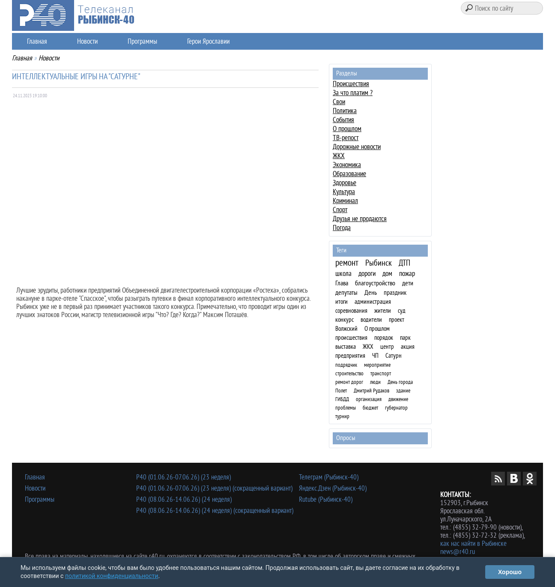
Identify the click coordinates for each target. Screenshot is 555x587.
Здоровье (344, 183)
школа (343, 274)
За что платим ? (353, 93)
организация (369, 399)
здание (403, 390)
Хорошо (510, 572)
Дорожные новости (357, 147)
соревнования (351, 310)
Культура (344, 192)
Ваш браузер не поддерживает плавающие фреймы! (167, 186)
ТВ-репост (345, 138)
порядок (383, 337)
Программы (142, 41)
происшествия (351, 337)
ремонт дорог (349, 382)
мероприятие (377, 365)
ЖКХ (339, 156)
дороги (367, 274)
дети (407, 283)
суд (402, 310)
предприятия (350, 355)
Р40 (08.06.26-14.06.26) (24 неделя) (184, 499)
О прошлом (347, 129)
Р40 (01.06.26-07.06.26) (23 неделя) (183, 477)
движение (398, 399)
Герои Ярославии (208, 41)
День (370, 292)
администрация (373, 301)
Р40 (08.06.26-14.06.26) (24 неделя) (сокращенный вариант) (214, 510)
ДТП (404, 263)
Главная (37, 41)
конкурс (344, 319)
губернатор (396, 407)
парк (405, 337)
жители (382, 310)
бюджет (370, 407)
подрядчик (346, 365)
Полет (341, 390)
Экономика (347, 165)
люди (375, 382)
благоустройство (375, 283)
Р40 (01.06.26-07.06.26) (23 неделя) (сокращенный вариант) (214, 488)
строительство (349, 373)
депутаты (346, 292)
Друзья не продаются (360, 219)
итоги (341, 301)
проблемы (345, 407)
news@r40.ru (457, 552)
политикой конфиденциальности (111, 575)
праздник (395, 292)
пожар (407, 274)
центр (387, 346)
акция (408, 346)
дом (387, 274)
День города (400, 382)
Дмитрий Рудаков (371, 390)
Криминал (345, 201)
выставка (345, 346)
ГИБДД (342, 399)
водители (371, 319)
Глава (341, 283)
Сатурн (393, 355)
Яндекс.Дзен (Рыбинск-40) (333, 488)
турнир (342, 416)
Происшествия (351, 84)
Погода (342, 228)
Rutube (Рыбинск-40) (325, 499)
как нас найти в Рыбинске (473, 543)
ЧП (375, 355)
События (343, 120)
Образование (349, 174)
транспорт (380, 373)
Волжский (346, 328)
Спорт (340, 210)
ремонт (346, 263)
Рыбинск (378, 263)
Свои (339, 102)
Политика (345, 111)
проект (396, 319)
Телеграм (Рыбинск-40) (328, 477)
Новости (87, 41)
